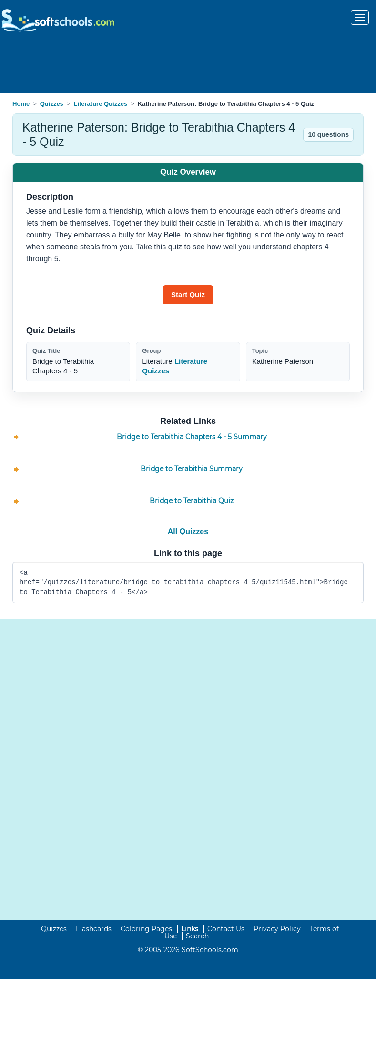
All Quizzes (188, 531)
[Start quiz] (188, 294)
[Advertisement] (188, 64)
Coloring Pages (146, 929)
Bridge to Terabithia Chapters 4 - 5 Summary (192, 436)
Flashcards (94, 929)
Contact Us (225, 929)
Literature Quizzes (100, 103)
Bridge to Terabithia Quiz (192, 500)
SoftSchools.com (210, 950)
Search (197, 936)
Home (21, 103)
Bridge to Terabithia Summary (192, 468)
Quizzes (51, 103)
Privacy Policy (277, 929)
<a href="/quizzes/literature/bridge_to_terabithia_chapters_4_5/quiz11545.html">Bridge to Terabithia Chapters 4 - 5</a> (188, 582)
